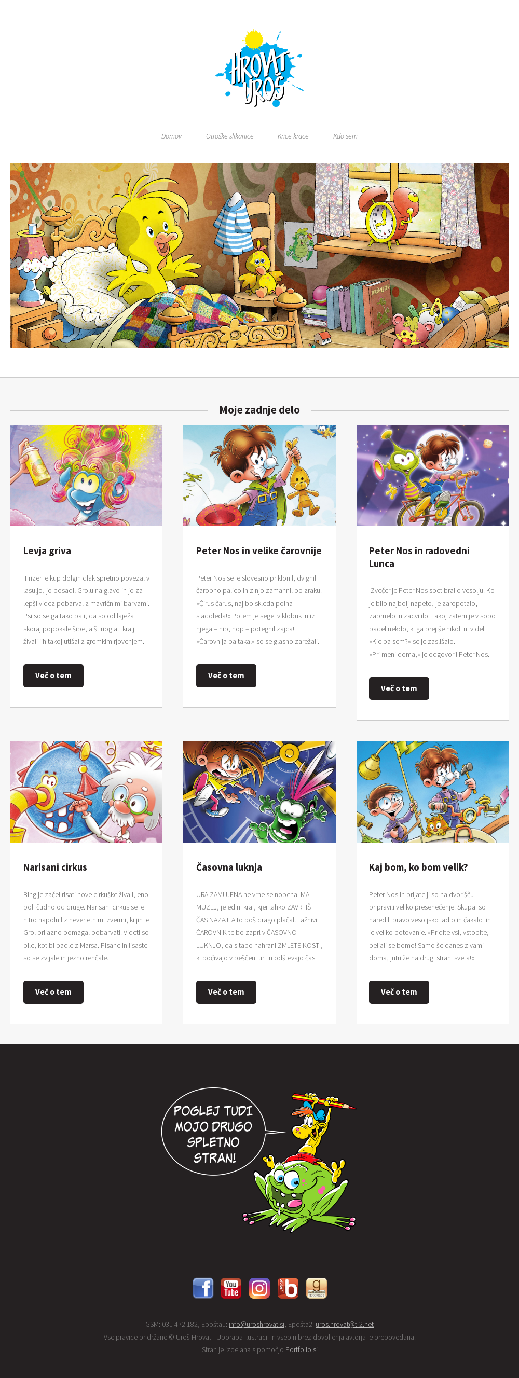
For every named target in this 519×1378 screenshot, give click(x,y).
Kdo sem (345, 136)
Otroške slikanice (230, 136)
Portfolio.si (301, 1349)
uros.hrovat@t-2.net (345, 1324)
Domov (171, 136)
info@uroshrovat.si (256, 1324)
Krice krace (293, 136)
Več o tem (53, 675)
